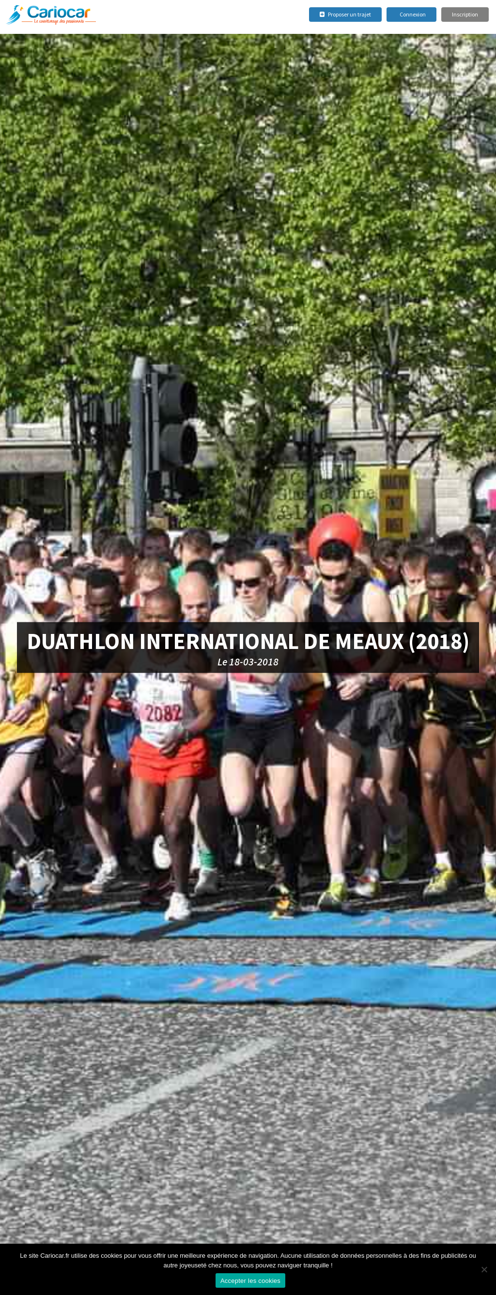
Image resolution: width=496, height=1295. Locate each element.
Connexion (413, 14)
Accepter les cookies (250, 1280)
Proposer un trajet (345, 14)
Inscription (465, 14)
